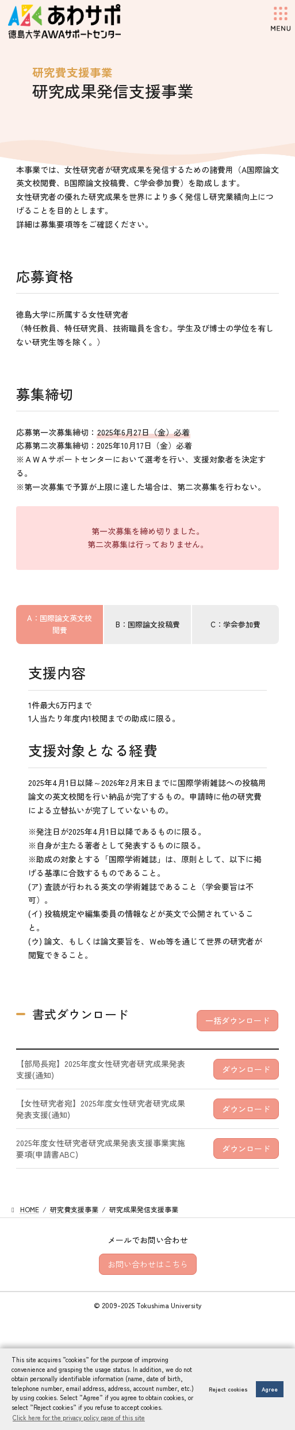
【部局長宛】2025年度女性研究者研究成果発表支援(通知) (100, 1069)
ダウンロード (246, 1069)
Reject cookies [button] (228, 1389)
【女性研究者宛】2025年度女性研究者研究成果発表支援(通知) (100, 1108)
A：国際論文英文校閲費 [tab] (59, 623)
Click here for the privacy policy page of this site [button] (79, 1417)
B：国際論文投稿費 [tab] (148, 624)
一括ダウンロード (237, 1020)
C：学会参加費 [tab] (235, 624)
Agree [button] (270, 1389)
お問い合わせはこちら (148, 1264)
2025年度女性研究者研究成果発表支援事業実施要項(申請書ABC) (100, 1148)
